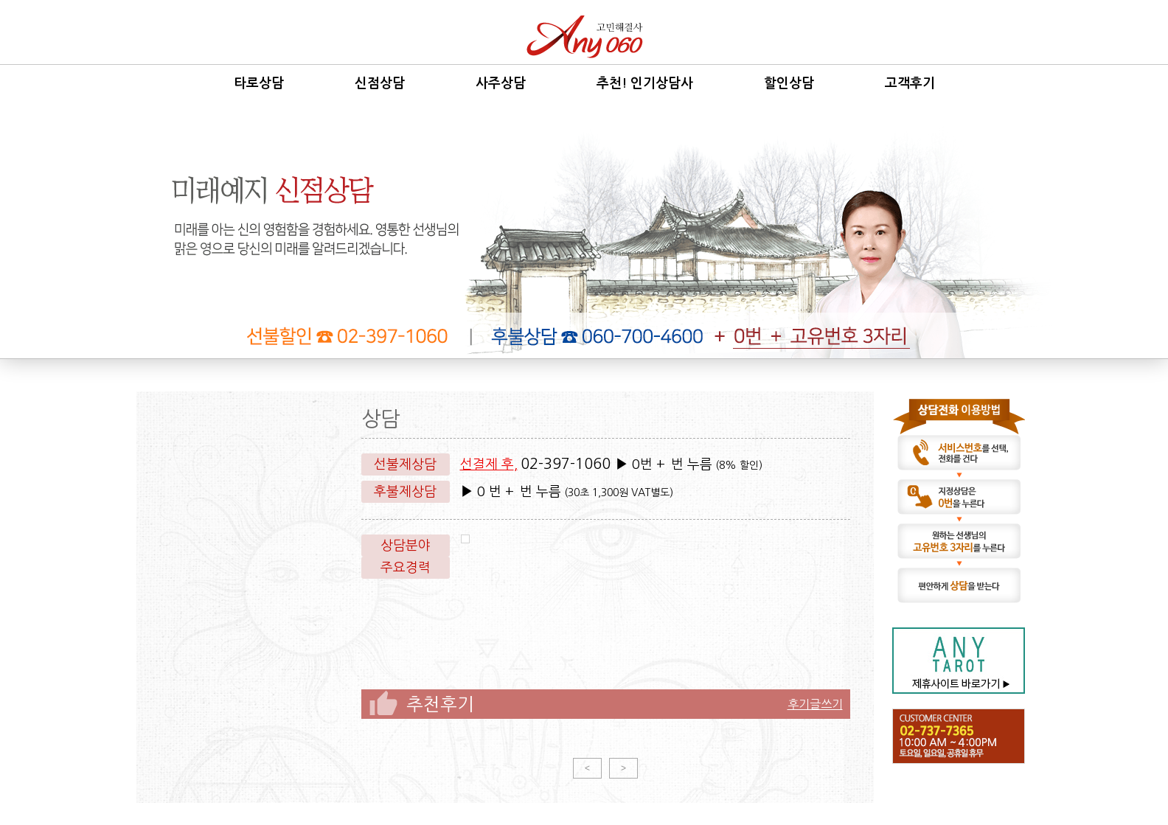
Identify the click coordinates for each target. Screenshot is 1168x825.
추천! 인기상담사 (645, 83)
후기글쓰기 (815, 704)
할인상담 (789, 83)
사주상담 (501, 83)
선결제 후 (487, 464)
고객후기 (910, 83)
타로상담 (259, 83)
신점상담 (380, 83)
